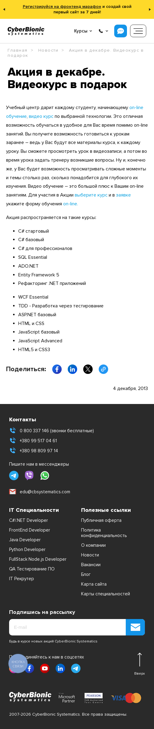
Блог (86, 574)
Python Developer (27, 549)
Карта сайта (94, 584)
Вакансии (91, 564)
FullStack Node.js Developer (38, 559)
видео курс (41, 116)
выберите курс (91, 195)
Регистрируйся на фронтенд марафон (62, 6)
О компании (93, 545)
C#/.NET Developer (28, 520)
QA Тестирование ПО (32, 569)
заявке (123, 195)
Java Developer (25, 539)
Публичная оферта (101, 520)
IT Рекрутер (21, 578)
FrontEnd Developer (29, 530)
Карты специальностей (105, 594)
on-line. (70, 204)
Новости (90, 555)
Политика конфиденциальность (104, 532)
